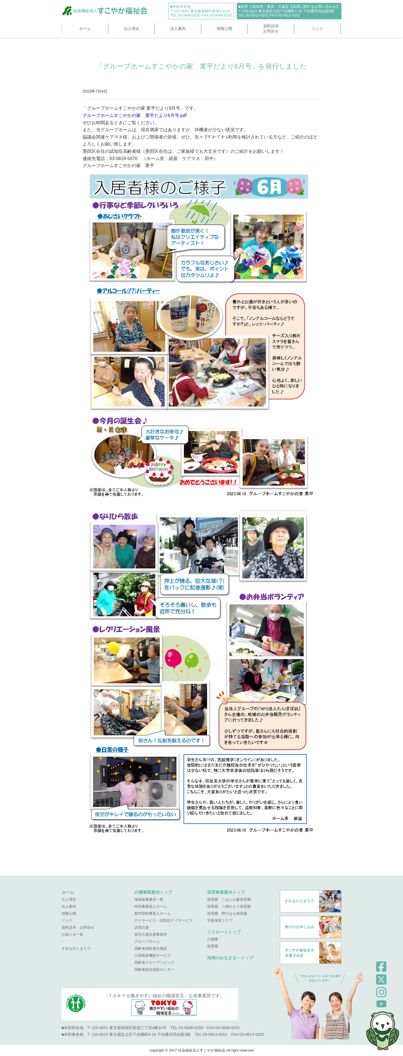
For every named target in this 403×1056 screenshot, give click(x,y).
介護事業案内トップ (153, 892)
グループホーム (147, 941)
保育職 (212, 946)
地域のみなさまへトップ (230, 957)
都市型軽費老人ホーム (152, 913)
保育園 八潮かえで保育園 (229, 906)
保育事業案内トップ (226, 892)
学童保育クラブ (220, 920)
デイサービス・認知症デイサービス (163, 920)
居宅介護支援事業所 (150, 934)
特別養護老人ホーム (150, 906)
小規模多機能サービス (152, 955)
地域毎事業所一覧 (148, 899)
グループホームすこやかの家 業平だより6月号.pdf (135, 115)
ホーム (85, 28)
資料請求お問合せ (271, 28)
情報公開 (224, 28)
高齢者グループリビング (154, 962)
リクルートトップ (224, 932)
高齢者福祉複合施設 (150, 948)
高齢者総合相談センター (154, 969)
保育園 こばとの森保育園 (229, 899)
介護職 (212, 939)
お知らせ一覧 (72, 934)
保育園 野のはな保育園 (227, 913)
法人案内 (178, 28)
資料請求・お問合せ (78, 927)
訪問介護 (141, 927)
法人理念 (131, 28)
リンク (317, 28)
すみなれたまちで (76, 948)
